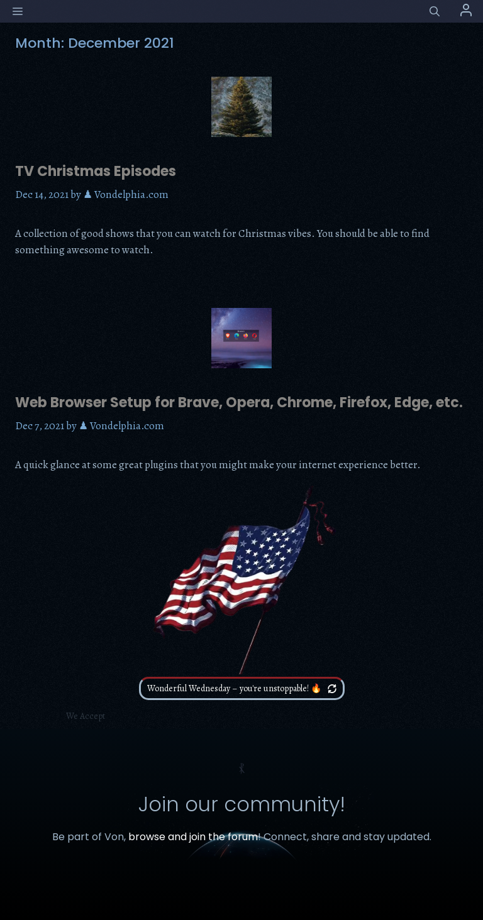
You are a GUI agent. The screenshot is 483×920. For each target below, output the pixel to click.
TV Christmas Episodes (95, 171)
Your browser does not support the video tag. (241, 580)
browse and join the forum (193, 837)
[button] (434, 12)
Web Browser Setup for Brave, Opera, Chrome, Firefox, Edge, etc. (239, 402)
